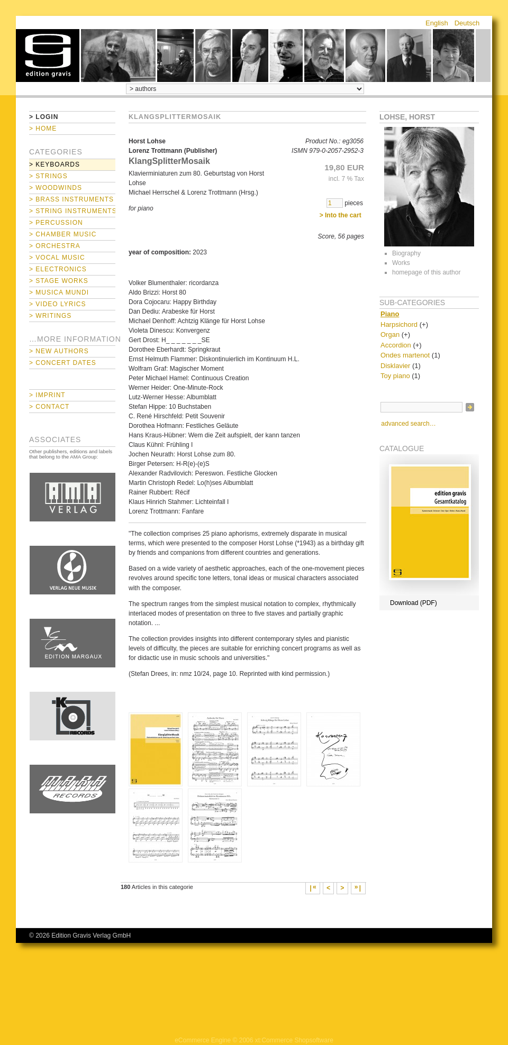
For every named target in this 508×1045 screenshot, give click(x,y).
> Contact (49, 406)
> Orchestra (54, 246)
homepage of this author (426, 272)
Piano (389, 314)
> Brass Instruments (71, 199)
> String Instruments (72, 211)
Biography (406, 253)
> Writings (50, 315)
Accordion (395, 345)
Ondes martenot (405, 355)
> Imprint (47, 395)
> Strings (48, 176)
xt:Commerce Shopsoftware (294, 1040)
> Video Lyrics (57, 304)
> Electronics (58, 269)
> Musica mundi (59, 292)
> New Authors (59, 351)
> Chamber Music (62, 234)
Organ (390, 334)
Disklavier (395, 366)
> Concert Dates (62, 362)
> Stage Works (58, 281)
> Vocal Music (57, 257)
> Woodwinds (55, 187)
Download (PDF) (413, 603)
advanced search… (408, 423)
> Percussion (56, 222)
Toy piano (395, 376)
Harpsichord (399, 324)
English (436, 23)
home (47, 55)
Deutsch (467, 23)
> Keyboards (54, 164)
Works (401, 263)
